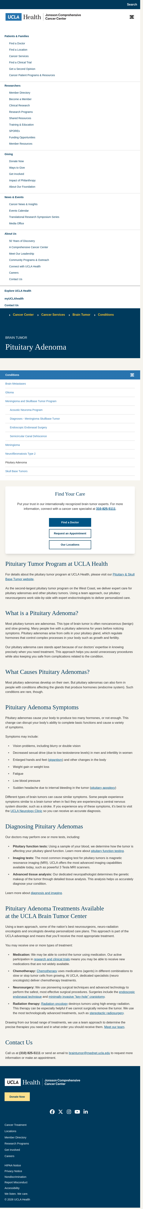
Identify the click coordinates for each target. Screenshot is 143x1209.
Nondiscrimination (15, 1176)
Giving (9, 154)
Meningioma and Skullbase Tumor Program (30, 401)
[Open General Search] (131, 4)
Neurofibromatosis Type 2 (20, 453)
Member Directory (19, 92)
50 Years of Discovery (22, 240)
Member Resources (20, 143)
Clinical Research (19, 105)
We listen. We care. (16, 1193)
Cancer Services (19, 56)
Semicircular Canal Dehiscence (28, 436)
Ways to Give (17, 167)
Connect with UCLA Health (25, 266)
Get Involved (16, 173)
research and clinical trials (52, 959)
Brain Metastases (15, 383)
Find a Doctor (17, 43)
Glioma (9, 392)
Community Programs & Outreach (29, 259)
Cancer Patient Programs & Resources (32, 75)
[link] (52, 1112)
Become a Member (20, 99)
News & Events (14, 197)
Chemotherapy (47, 971)
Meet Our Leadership (21, 253)
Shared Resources (20, 118)
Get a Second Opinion (22, 68)
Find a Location (18, 49)
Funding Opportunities (22, 137)
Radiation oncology (54, 1003)
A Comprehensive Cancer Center (28, 247)
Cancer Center (23, 314)
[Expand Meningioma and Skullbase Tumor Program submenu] (95, 401)
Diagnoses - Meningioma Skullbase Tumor (35, 418)
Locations (10, 1131)
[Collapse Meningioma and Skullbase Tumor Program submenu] (134, 401)
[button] (70, 291)
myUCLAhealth (14, 298)
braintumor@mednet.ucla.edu (89, 1053)
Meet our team (114, 1027)
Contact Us (15, 279)
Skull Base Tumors (16, 471)
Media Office (16, 223)
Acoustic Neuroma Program (26, 409)
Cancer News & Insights (23, 204)
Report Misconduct (16, 1182)
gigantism (55, 759)
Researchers (13, 85)
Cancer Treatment (16, 1124)
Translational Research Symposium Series (34, 216)
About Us (10, 233)
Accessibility (12, 1188)
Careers (14, 272)
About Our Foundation (22, 186)
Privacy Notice (13, 1171)
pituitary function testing (107, 851)
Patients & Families (17, 36)
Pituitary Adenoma (16, 462)
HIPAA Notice (13, 1165)
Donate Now (16, 161)
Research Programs (21, 111)
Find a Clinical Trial (20, 62)
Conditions (106, 314)
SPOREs (14, 130)
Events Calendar (19, 210)
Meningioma (12, 444)
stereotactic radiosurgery (107, 1013)
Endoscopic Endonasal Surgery (28, 427)
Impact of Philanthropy (22, 180)
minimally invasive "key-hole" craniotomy (77, 996)
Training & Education (21, 124)
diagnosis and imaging (46, 893)
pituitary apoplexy (103, 787)
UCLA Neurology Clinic (26, 811)
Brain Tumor (81, 314)
